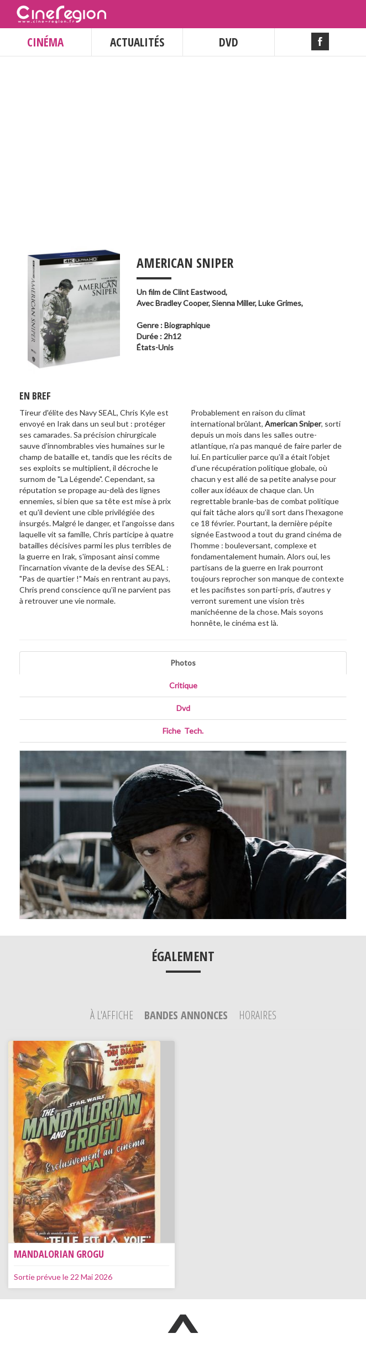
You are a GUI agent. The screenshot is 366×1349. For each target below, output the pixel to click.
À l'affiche (112, 1015)
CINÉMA (45, 42)
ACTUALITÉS (137, 42)
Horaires (257, 1015)
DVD (228, 42)
